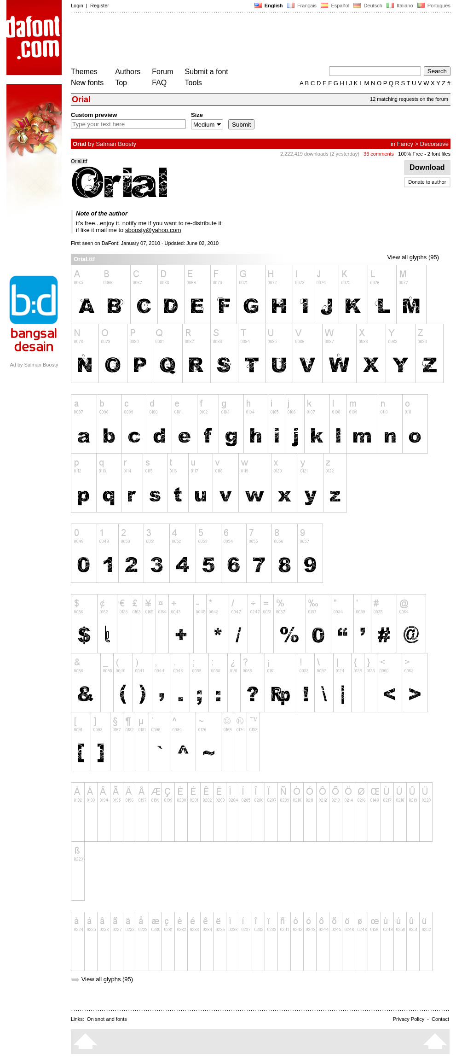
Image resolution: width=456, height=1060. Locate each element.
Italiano (400, 5)
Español (335, 5)
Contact (440, 1019)
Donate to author (427, 182)
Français (302, 5)
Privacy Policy (408, 1019)
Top (121, 83)
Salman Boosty (116, 143)
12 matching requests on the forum (409, 99)
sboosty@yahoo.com (153, 230)
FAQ (159, 83)
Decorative (434, 143)
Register (99, 5)
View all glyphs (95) (413, 257)
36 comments (379, 154)
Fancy (405, 143)
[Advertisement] (238, 40)
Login (77, 5)
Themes (84, 72)
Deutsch (368, 5)
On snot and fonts (107, 1019)
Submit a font (206, 72)
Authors (127, 72)
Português (433, 5)
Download (427, 167)
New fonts (87, 83)
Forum (162, 72)
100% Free (410, 154)
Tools (193, 83)
